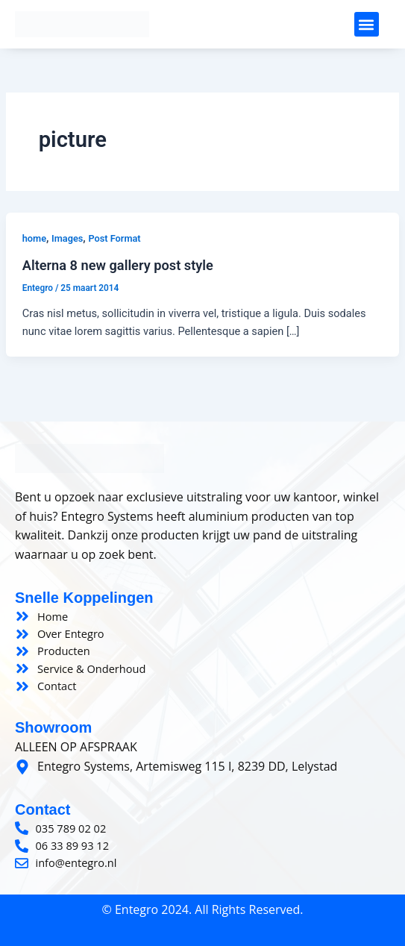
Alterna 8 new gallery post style (117, 265)
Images (67, 238)
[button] (366, 24)
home (34, 238)
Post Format (114, 238)
